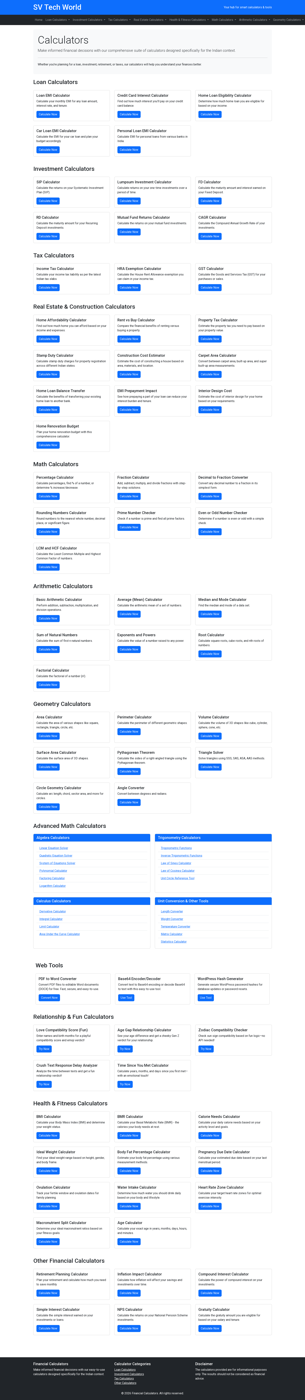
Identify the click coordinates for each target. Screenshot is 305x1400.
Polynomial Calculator (53, 870)
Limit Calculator (49, 926)
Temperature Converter (175, 926)
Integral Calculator (51, 919)
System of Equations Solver (57, 863)
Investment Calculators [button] (88, 20)
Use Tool (126, 997)
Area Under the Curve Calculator (59, 934)
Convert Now (49, 997)
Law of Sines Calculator (176, 863)
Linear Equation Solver (53, 848)
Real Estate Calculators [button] (149, 20)
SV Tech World (57, 7)
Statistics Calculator (174, 941)
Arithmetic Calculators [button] (253, 20)
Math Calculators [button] (223, 20)
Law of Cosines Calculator (178, 870)
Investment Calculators (129, 1374)
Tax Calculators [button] (118, 20)
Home (39, 20)
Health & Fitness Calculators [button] (188, 20)
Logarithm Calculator (52, 886)
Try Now (44, 1049)
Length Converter (172, 911)
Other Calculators (125, 1383)
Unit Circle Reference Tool (177, 878)
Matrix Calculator (171, 934)
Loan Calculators (125, 1369)
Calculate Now (48, 114)
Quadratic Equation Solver (55, 855)
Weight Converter (172, 919)
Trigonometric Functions (176, 848)
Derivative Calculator (52, 911)
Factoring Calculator (52, 878)
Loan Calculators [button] (56, 20)
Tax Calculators (124, 1378)
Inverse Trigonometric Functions (181, 855)
